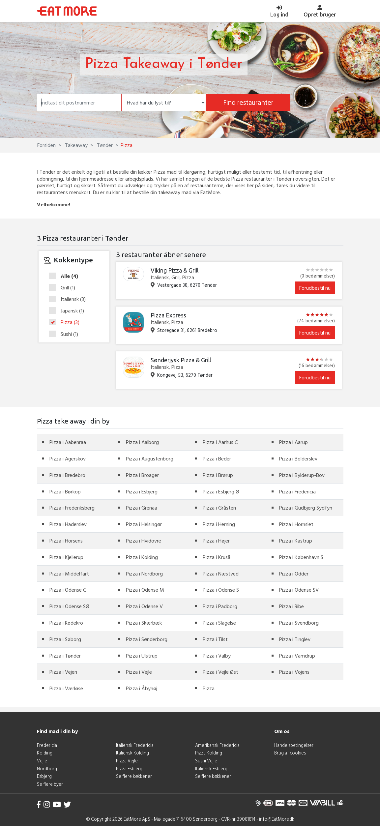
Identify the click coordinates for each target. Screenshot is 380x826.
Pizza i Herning (219, 524)
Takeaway (76, 145)
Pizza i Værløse (66, 688)
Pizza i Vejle (139, 672)
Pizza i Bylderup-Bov (302, 475)
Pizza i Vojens (294, 672)
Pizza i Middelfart (69, 573)
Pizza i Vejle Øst (220, 672)
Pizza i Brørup (218, 475)
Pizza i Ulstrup (142, 656)
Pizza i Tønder (65, 656)
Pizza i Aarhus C (220, 442)
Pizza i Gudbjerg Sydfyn (305, 508)
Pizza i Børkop (65, 491)
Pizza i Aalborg (142, 442)
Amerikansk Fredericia (217, 745)
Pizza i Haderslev (68, 524)
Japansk (68, 310)
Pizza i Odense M (145, 590)
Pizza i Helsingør (144, 524)
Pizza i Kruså (216, 557)
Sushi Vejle (206, 760)
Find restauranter (248, 102)
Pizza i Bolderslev (298, 458)
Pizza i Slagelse (219, 623)
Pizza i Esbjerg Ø (221, 491)
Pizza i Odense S (221, 590)
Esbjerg (44, 776)
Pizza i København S (301, 557)
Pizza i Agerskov (67, 458)
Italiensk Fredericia (135, 745)
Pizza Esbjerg (129, 768)
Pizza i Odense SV (299, 590)
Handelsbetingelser (293, 745)
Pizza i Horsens (66, 541)
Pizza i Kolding (142, 557)
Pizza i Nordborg (144, 573)
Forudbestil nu (315, 288)
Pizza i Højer (216, 541)
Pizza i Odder (293, 573)
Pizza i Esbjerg (142, 491)
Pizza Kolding (208, 752)
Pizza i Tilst (215, 639)
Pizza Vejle (127, 760)
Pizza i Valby (217, 656)
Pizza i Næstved (221, 573)
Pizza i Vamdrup (297, 656)
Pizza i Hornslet (296, 524)
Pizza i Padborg (220, 606)
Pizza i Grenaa (141, 508)
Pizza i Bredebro (67, 475)
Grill (64, 287)
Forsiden (46, 145)
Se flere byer (50, 784)
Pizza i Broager (142, 475)
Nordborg (47, 768)
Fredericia (47, 745)
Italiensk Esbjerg (211, 768)
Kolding (44, 752)
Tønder (104, 145)
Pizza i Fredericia (297, 491)
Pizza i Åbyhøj (141, 688)
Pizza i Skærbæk (144, 623)
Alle (65, 276)
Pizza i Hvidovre (143, 541)
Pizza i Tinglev (294, 639)
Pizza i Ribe (291, 606)
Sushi (65, 334)
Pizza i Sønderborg (146, 639)
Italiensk (69, 299)
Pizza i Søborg (65, 639)
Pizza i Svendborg (299, 623)
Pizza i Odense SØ (69, 606)
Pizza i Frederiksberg (72, 508)
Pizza (66, 322)
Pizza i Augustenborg (149, 458)
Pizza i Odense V (144, 606)
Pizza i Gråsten (219, 508)
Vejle (42, 760)
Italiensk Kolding (132, 752)
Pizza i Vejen (63, 672)
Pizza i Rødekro (66, 623)
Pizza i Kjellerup (66, 557)
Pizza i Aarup (293, 442)
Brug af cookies (290, 752)
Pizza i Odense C (67, 590)
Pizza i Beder (217, 458)
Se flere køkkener (134, 776)
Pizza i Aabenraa (67, 442)
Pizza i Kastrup (295, 541)
